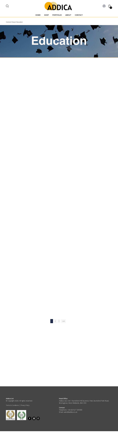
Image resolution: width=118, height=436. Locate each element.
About (68, 15)
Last (63, 321)
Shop (46, 15)
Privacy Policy (25, 405)
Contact (79, 15)
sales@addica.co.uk (70, 412)
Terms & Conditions (12, 405)
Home (37, 15)
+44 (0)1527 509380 (74, 410)
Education (19, 22)
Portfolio (57, 15)
